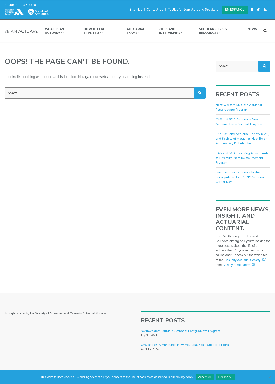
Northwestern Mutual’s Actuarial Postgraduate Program (180, 331)
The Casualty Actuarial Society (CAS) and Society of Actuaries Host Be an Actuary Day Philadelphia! (242, 139)
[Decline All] (269, 377)
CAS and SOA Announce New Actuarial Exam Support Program (186, 345)
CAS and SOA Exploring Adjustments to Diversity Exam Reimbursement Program (242, 158)
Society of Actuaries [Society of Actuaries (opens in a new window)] (239, 265)
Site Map (135, 10)
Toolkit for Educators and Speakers (193, 10)
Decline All (225, 377)
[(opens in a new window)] (253, 10)
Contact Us (155, 10)
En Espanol (234, 10)
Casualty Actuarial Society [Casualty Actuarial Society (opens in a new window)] (245, 260)
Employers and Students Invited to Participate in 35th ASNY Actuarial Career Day (240, 177)
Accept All (205, 377)
